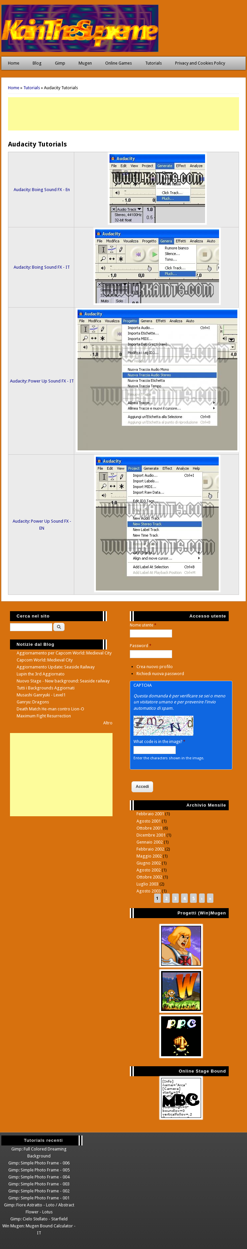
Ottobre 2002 (149, 876)
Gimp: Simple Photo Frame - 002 (39, 1190)
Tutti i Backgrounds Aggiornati (46, 687)
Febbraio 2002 (150, 849)
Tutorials (153, 63)
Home (13, 63)
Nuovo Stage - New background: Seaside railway (63, 680)
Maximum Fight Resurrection (44, 715)
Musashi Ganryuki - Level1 (41, 694)
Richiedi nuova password (160, 673)
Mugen (85, 63)
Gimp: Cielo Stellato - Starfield (39, 1218)
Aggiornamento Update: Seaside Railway (56, 666)
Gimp (60, 63)
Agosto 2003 (148, 890)
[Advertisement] (123, 113)
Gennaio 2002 (149, 842)
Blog (37, 63)
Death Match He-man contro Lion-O (50, 708)
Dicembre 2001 (150, 835)
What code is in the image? (159, 741)
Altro (108, 722)
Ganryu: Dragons (33, 701)
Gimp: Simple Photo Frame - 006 (39, 1162)
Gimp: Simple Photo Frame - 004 (39, 1176)
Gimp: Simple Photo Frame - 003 (39, 1183)
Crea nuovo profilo (154, 666)
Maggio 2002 (149, 856)
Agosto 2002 (148, 870)
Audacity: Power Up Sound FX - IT (42, 380)
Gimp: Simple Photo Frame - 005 (39, 1169)
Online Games (118, 63)
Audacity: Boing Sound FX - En (42, 189)
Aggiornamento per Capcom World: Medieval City (64, 652)
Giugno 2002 (148, 863)
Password (140, 645)
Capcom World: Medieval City (45, 659)
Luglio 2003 (147, 883)
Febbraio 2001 (150, 813)
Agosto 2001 (148, 821)
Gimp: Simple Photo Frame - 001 (39, 1197)
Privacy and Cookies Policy (200, 63)
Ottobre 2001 (149, 828)
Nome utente (143, 625)
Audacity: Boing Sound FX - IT (42, 267)
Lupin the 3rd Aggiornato (41, 673)
